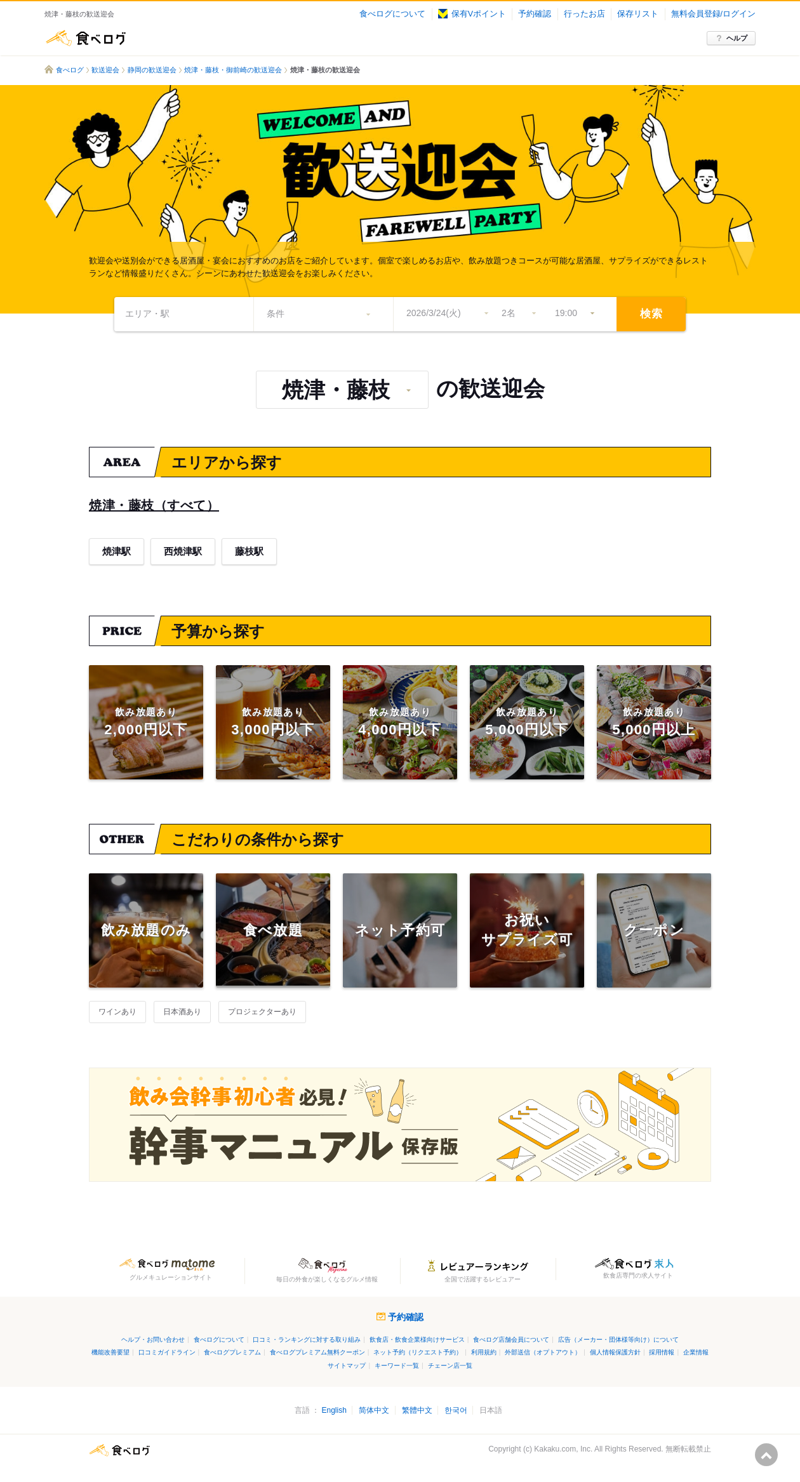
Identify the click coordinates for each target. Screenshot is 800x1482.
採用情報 (661, 1352)
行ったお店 (584, 14)
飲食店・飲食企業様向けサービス (417, 1339)
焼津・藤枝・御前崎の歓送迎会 (233, 70)
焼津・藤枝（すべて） (154, 505)
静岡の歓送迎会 (152, 70)
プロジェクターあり (262, 1011)
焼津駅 (116, 551)
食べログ (85, 38)
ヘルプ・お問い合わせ (153, 1339)
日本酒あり (182, 1011)
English (333, 1410)
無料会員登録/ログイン (713, 14)
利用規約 (484, 1352)
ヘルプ (736, 38)
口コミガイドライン (167, 1352)
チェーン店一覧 (450, 1365)
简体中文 (374, 1410)
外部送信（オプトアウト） (543, 1352)
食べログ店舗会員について (511, 1339)
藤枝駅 (249, 551)
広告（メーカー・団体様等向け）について (618, 1339)
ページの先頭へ (766, 1454)
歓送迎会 (105, 70)
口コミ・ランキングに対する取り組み (307, 1339)
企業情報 (696, 1352)
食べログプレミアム (232, 1352)
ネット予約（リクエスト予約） (417, 1352)
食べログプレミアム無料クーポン (317, 1352)
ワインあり (117, 1011)
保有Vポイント (472, 14)
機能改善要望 (110, 1352)
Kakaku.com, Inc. (563, 1449)
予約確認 (534, 14)
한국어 (455, 1410)
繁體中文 (417, 1410)
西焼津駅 (183, 551)
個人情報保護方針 (615, 1352)
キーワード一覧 (397, 1365)
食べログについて (392, 14)
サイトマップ (347, 1365)
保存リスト (637, 14)
